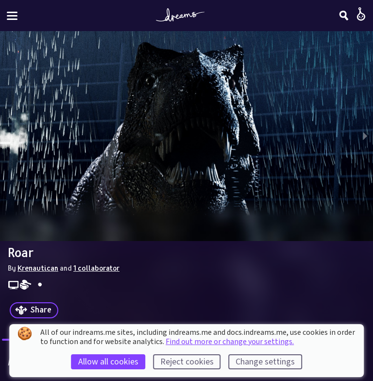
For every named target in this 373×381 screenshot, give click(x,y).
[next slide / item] (365, 136)
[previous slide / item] (8, 136)
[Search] (344, 15)
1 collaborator (96, 268)
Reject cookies (187, 362)
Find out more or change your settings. (230, 342)
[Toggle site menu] (12, 15)
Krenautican (37, 268)
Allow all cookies (108, 362)
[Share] (34, 310)
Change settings (265, 362)
